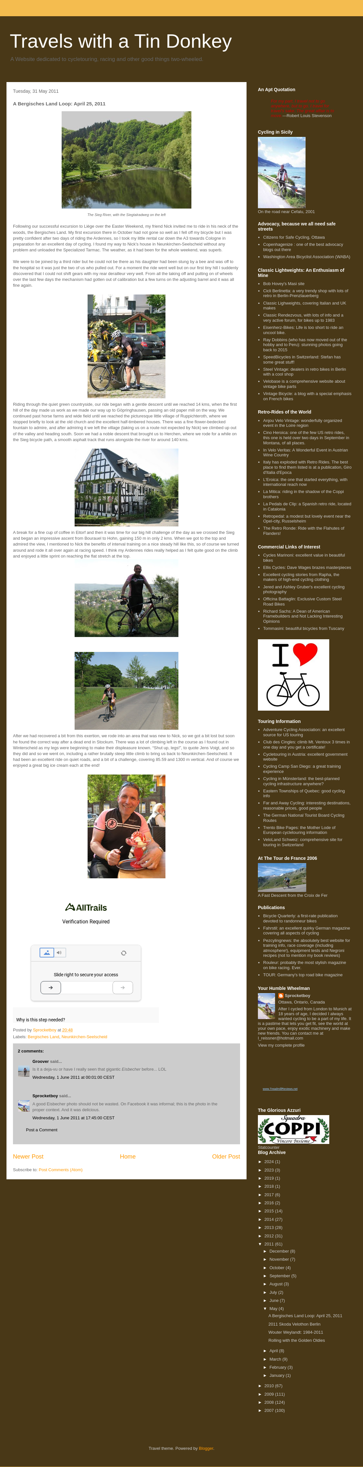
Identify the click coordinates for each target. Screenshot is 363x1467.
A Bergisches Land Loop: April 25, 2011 (305, 1315)
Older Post (226, 1156)
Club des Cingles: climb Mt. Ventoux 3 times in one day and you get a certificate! (306, 745)
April (274, 1350)
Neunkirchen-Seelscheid (84, 1036)
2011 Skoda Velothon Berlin (294, 1324)
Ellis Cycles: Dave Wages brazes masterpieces (307, 567)
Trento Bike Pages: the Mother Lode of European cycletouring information (299, 830)
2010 (269, 1385)
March (276, 1359)
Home (128, 1156)
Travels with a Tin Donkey (121, 41)
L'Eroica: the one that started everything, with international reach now (305, 482)
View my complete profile (281, 1045)
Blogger (206, 1448)
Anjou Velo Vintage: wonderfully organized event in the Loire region (302, 423)
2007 (269, 1410)
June (275, 1300)
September (280, 1275)
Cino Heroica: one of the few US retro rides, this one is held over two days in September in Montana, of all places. (306, 437)
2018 (269, 1186)
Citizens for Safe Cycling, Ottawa (294, 237)
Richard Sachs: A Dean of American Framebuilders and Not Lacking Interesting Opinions (303, 616)
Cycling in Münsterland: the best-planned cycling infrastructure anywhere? (301, 781)
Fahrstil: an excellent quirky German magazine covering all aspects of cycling (306, 931)
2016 (269, 1202)
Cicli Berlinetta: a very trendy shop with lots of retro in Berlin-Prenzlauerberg (305, 293)
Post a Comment (41, 1129)
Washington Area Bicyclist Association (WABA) (306, 256)
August (277, 1283)
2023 (269, 1170)
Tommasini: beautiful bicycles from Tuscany (303, 628)
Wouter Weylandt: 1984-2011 (295, 1332)
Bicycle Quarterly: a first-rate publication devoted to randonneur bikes (300, 918)
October (278, 1267)
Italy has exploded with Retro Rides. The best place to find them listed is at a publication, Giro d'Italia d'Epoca (307, 467)
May (274, 1308)
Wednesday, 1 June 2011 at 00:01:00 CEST (73, 1077)
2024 (269, 1161)
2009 (269, 1394)
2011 (269, 1244)
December (280, 1251)
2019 (269, 1178)
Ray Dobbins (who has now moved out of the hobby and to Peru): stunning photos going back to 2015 (305, 344)
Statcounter (269, 1147)
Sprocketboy (45, 1095)
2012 (269, 1235)
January (278, 1375)
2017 (269, 1194)
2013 (269, 1227)
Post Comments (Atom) (61, 1169)
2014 (269, 1219)
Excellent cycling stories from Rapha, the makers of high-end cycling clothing (301, 577)
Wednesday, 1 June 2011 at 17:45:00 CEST (73, 1117)
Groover (40, 1061)
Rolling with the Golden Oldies (296, 1340)
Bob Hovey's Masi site (283, 283)
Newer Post (28, 1156)
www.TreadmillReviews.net (280, 1088)
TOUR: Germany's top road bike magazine (303, 974)
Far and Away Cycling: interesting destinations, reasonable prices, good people (306, 805)
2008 (269, 1402)
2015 (269, 1210)
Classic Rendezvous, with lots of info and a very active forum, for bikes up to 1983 (303, 318)
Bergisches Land (43, 1036)
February (279, 1367)
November (280, 1259)
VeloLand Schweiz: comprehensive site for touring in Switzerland (302, 842)
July (274, 1292)
